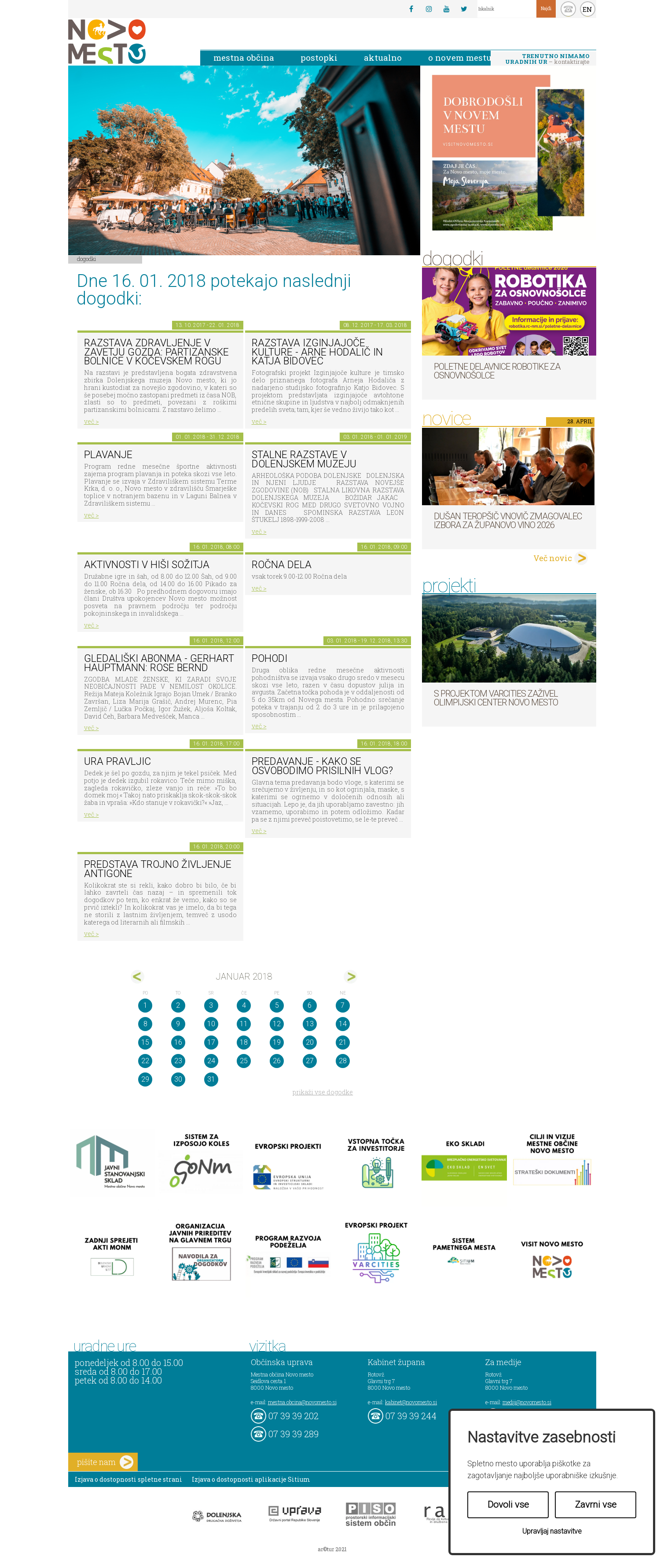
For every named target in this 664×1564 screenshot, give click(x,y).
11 (244, 1024)
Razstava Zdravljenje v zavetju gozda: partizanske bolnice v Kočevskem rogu (156, 352)
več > (91, 421)
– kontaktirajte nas (547, 59)
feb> (350, 977)
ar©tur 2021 (332, 1549)
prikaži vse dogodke (323, 1092)
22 (145, 1061)
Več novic (552, 558)
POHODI (269, 659)
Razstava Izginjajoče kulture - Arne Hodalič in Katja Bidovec (317, 352)
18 (244, 1042)
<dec (137, 977)
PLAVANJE (108, 455)
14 (343, 1024)
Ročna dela (282, 565)
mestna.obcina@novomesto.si (302, 1402)
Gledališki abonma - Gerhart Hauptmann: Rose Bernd (159, 663)
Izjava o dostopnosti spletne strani (128, 1479)
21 (343, 1042)
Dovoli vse (508, 1504)
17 (211, 1042)
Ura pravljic (117, 761)
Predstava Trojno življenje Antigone (157, 869)
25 (244, 1061)
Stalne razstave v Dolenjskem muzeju (304, 459)
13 (310, 1024)
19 (277, 1042)
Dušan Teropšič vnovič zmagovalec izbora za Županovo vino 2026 (508, 520)
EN (587, 9)
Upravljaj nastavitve (552, 1531)
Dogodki (86, 259)
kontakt (568, 9)
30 (178, 1079)
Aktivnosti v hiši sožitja (146, 565)
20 (310, 1042)
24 (211, 1061)
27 (310, 1061)
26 (277, 1061)
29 (145, 1079)
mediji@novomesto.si (527, 1402)
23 (178, 1061)
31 (211, 1079)
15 (145, 1042)
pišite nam (105, 1462)
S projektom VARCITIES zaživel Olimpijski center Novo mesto (496, 698)
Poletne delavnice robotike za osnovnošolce (497, 371)
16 (178, 1042)
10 (211, 1024)
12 (277, 1024)
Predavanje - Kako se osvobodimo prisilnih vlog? (322, 766)
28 (343, 1061)
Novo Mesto (127, 41)
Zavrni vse (595, 1504)
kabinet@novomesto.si (411, 1402)
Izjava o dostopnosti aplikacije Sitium (251, 1479)
